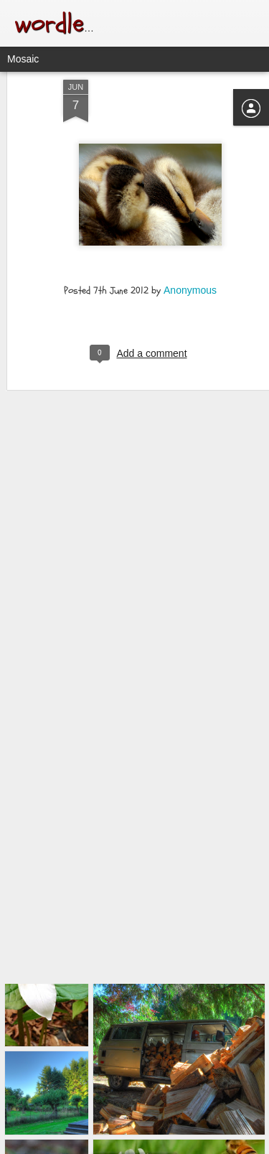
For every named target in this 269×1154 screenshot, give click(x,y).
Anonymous (190, 260)
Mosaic (23, 59)
